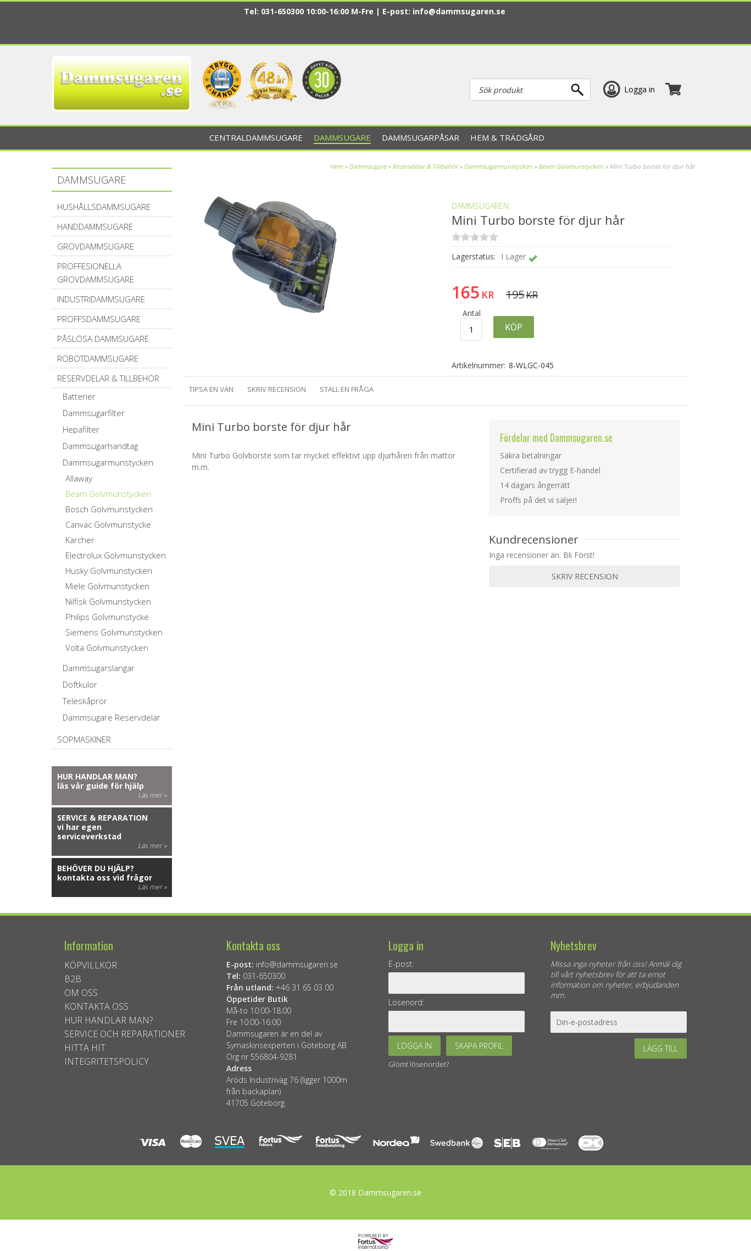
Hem (336, 166)
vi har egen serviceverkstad (89, 832)
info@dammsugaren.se (459, 11)
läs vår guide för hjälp (100, 786)
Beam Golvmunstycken (570, 166)
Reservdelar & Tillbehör (425, 166)
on (456, 237)
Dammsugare (367, 166)
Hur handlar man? (97, 776)
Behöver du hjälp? (95, 868)
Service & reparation (102, 817)
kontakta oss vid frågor (104, 877)
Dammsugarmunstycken (498, 166)
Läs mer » (152, 795)
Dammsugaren (480, 206)
